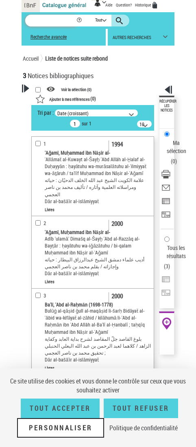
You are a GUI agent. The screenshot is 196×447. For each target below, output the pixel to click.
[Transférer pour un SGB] (166, 217)
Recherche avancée (48, 37)
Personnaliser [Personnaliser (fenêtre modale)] (60, 427)
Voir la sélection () (76, 89)
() (65, 98)
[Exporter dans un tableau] (166, 204)
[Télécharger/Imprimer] (166, 177)
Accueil (31, 58)
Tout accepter (60, 408)
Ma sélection (176, 147)
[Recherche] (50, 20)
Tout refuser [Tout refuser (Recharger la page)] (141, 408)
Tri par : (45, 112)
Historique (143, 5)
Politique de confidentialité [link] (143, 427)
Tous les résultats (176, 252)
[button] (80, 20)
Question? (124, 5)
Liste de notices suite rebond (76, 58)
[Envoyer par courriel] (166, 190)
